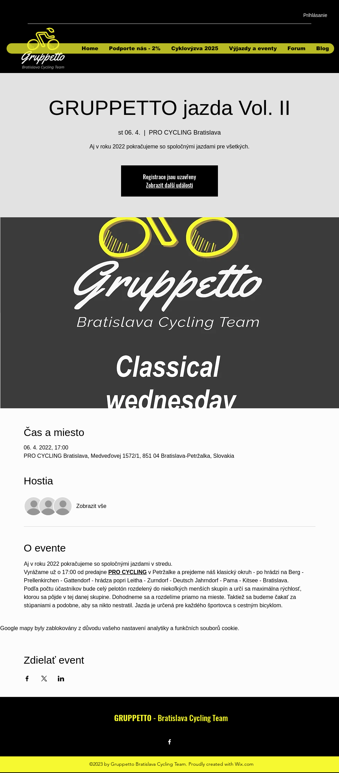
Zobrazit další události (169, 185)
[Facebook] (169, 741)
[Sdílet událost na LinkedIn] (61, 678)
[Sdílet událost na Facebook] (27, 678)
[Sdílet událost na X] (44, 678)
